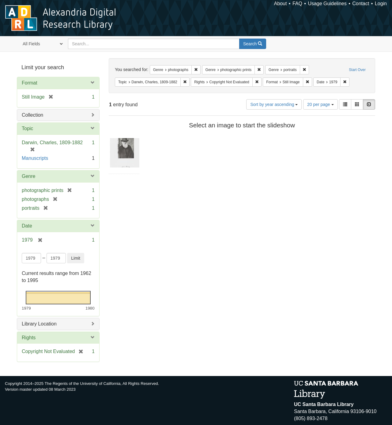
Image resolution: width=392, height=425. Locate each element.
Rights (29, 337)
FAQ (297, 3)
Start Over (357, 70)
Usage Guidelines (327, 3)
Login (381, 3)
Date (27, 225)
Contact (360, 3)
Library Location (39, 323)
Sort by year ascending (274, 104)
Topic (27, 128)
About (280, 3)
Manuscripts (35, 158)
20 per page (320, 104)
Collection (32, 115)
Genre (28, 176)
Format (29, 82)
